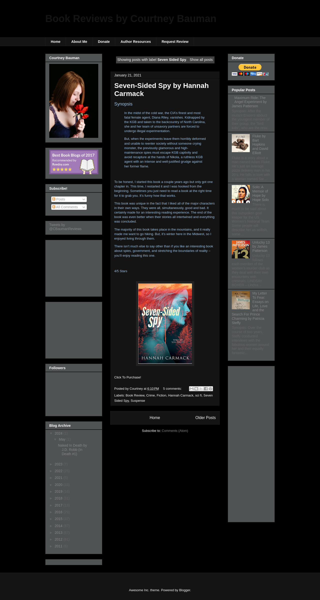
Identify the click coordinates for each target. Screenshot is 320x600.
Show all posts (201, 60)
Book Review (135, 395)
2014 (59, 526)
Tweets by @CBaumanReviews (65, 227)
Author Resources (135, 42)
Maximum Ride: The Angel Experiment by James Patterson (249, 102)
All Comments (65, 207)
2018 (59, 498)
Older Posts (206, 418)
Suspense (138, 401)
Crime (150, 395)
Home (55, 42)
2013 (59, 533)
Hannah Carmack (180, 395)
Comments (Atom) (175, 431)
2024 (59, 433)
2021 (59, 478)
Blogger (184, 590)
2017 (59, 505)
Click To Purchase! (127, 377)
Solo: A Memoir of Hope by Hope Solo (260, 193)
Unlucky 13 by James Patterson (261, 246)
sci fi (198, 395)
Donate (104, 42)
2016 (59, 512)
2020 (59, 485)
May (62, 439)
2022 (59, 471)
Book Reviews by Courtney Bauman (130, 18)
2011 (59, 546)
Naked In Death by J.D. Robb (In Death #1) (72, 449)
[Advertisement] (74, 267)
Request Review (175, 42)
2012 (59, 539)
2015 (59, 519)
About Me (79, 42)
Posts (58, 199)
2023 (59, 464)
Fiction (161, 395)
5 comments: (173, 388)
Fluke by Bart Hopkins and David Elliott (260, 144)
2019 (59, 491)
